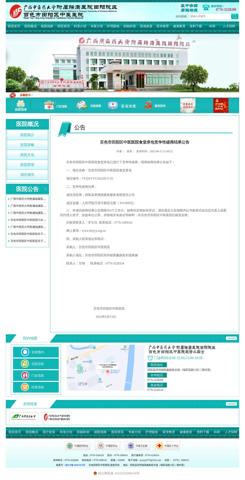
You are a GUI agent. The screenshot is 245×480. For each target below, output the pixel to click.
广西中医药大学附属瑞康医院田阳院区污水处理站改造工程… (47, 226)
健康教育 (179, 26)
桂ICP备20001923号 (75, 465)
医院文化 (27, 155)
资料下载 (196, 26)
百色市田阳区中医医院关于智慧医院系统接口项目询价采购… (47, 234)
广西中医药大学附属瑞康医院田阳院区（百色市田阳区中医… (47, 212)
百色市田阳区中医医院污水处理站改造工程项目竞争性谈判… (47, 219)
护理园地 (113, 26)
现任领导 (27, 175)
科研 (212, 26)
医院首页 (14, 26)
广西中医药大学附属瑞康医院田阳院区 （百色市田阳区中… (46, 205)
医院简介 (27, 135)
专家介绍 (96, 26)
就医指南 (47, 26)
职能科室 (129, 26)
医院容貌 (27, 145)
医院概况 (30, 26)
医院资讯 (63, 26)
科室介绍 (80, 26)
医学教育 (163, 26)
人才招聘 (229, 26)
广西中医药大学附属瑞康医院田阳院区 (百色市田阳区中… (45, 198)
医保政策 (146, 26)
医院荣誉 (27, 165)
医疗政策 (49, 432)
